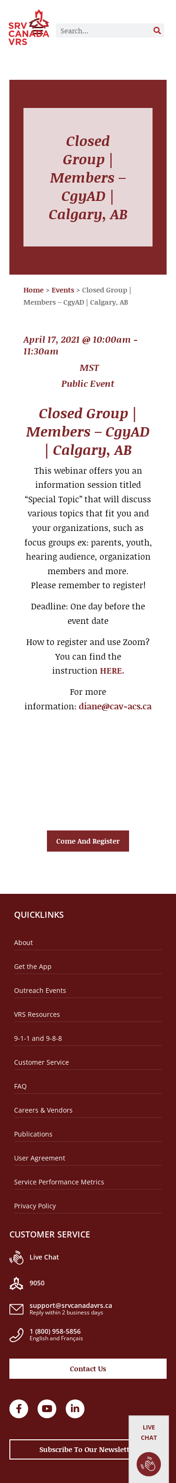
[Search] (157, 30)
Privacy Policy (35, 1205)
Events (63, 289)
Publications (33, 1134)
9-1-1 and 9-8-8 (38, 1038)
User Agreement (39, 1157)
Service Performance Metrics (59, 1181)
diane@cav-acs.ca (115, 706)
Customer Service (41, 1062)
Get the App (33, 966)
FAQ (20, 1086)
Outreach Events (40, 990)
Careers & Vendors (43, 1110)
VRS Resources (37, 1014)
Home (33, 289)
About (23, 942)
